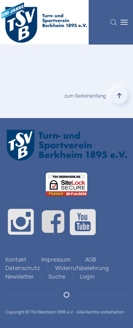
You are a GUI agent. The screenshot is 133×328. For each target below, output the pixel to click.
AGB (90, 259)
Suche (56, 276)
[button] (113, 22)
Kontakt (16, 259)
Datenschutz (22, 268)
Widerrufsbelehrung (82, 268)
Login (87, 276)
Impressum (56, 259)
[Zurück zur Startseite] (44, 22)
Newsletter (19, 276)
